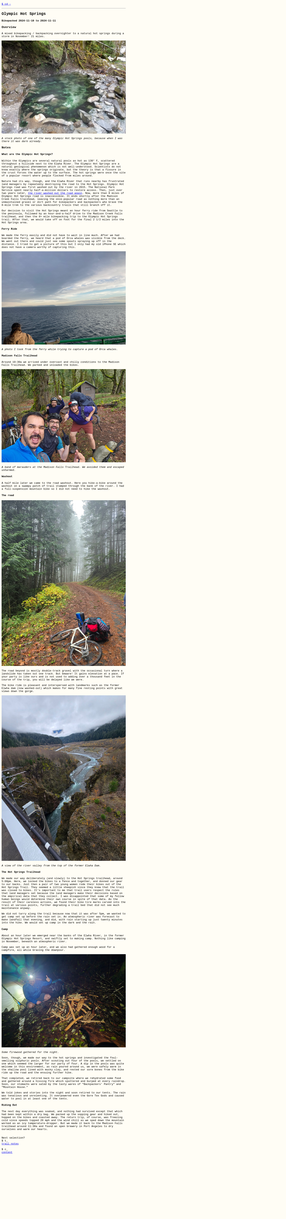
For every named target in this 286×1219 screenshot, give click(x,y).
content (7, 1214)
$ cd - (6, 4)
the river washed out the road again (55, 205)
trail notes (10, 1205)
